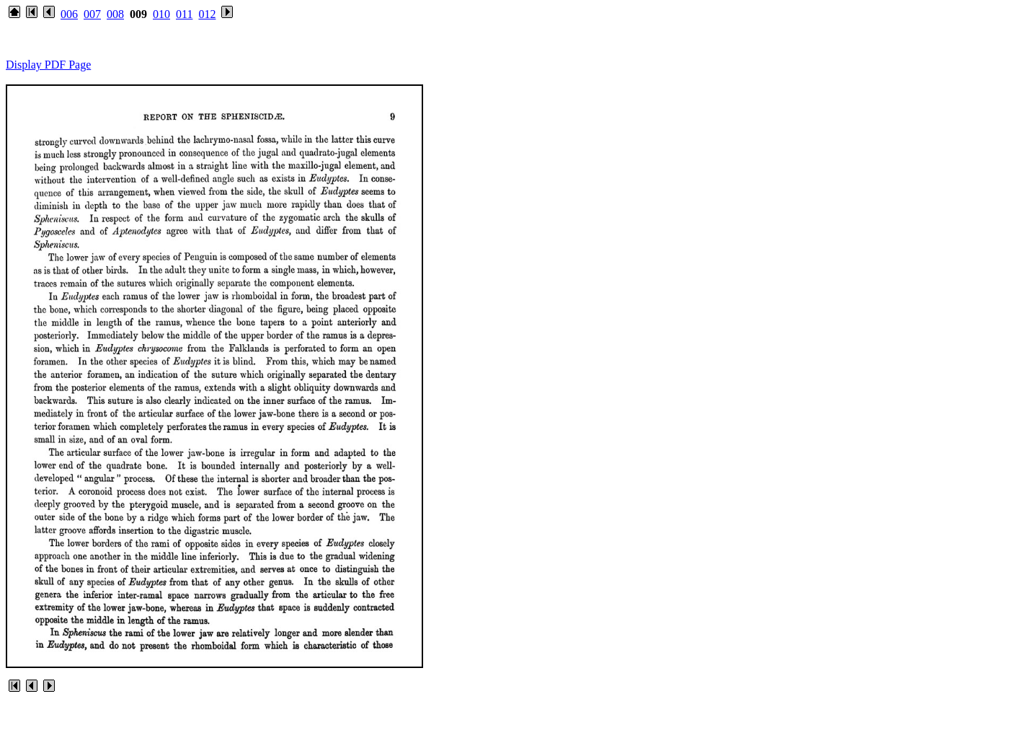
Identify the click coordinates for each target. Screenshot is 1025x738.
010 (161, 14)
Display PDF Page (48, 64)
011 (184, 14)
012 (207, 14)
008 (115, 14)
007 (92, 14)
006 (69, 14)
